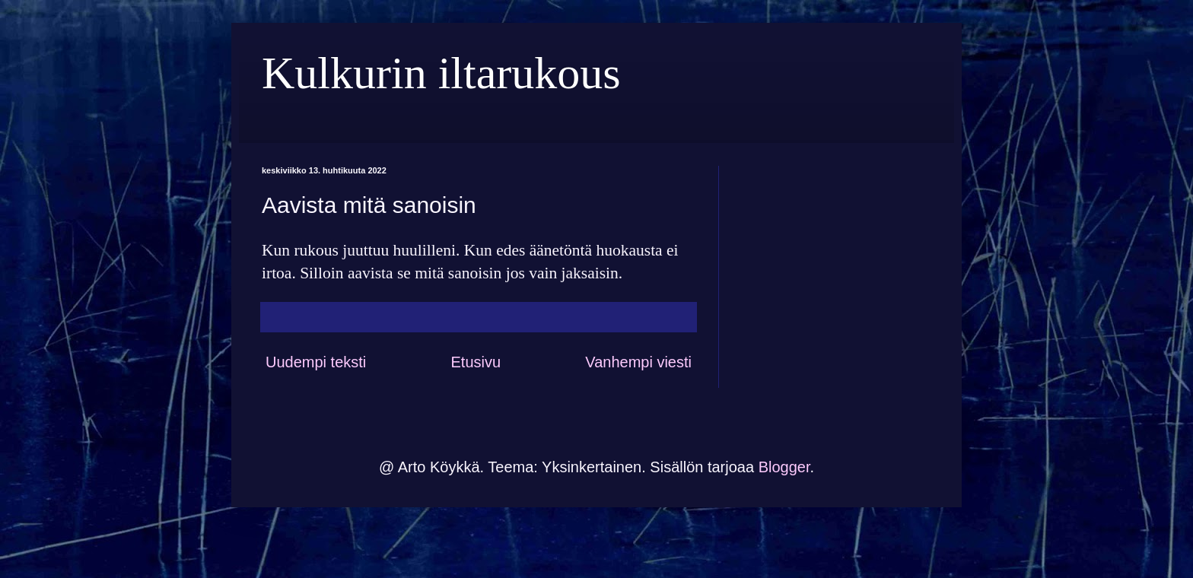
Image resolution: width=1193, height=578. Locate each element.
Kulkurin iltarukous (441, 73)
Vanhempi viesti (638, 362)
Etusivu (475, 362)
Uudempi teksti (316, 362)
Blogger (784, 467)
